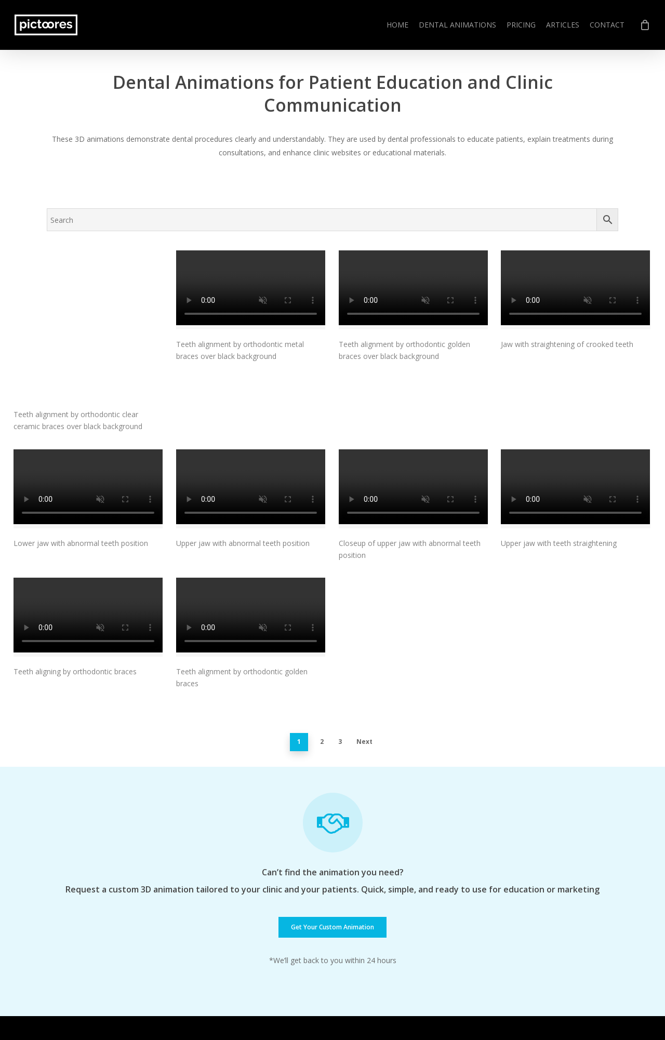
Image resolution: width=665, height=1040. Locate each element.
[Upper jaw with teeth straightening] (575, 423)
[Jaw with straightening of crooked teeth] (575, 289)
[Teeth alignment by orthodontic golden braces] (250, 551)
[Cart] (644, 25)
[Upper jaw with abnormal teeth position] (250, 423)
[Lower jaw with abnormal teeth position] (88, 423)
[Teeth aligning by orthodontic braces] (88, 551)
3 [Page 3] (340, 676)
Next (364, 676)
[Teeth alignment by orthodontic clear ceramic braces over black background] (88, 292)
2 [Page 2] (322, 676)
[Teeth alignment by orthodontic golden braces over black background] (413, 289)
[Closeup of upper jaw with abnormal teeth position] (413, 423)
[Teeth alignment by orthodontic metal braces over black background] (250, 289)
